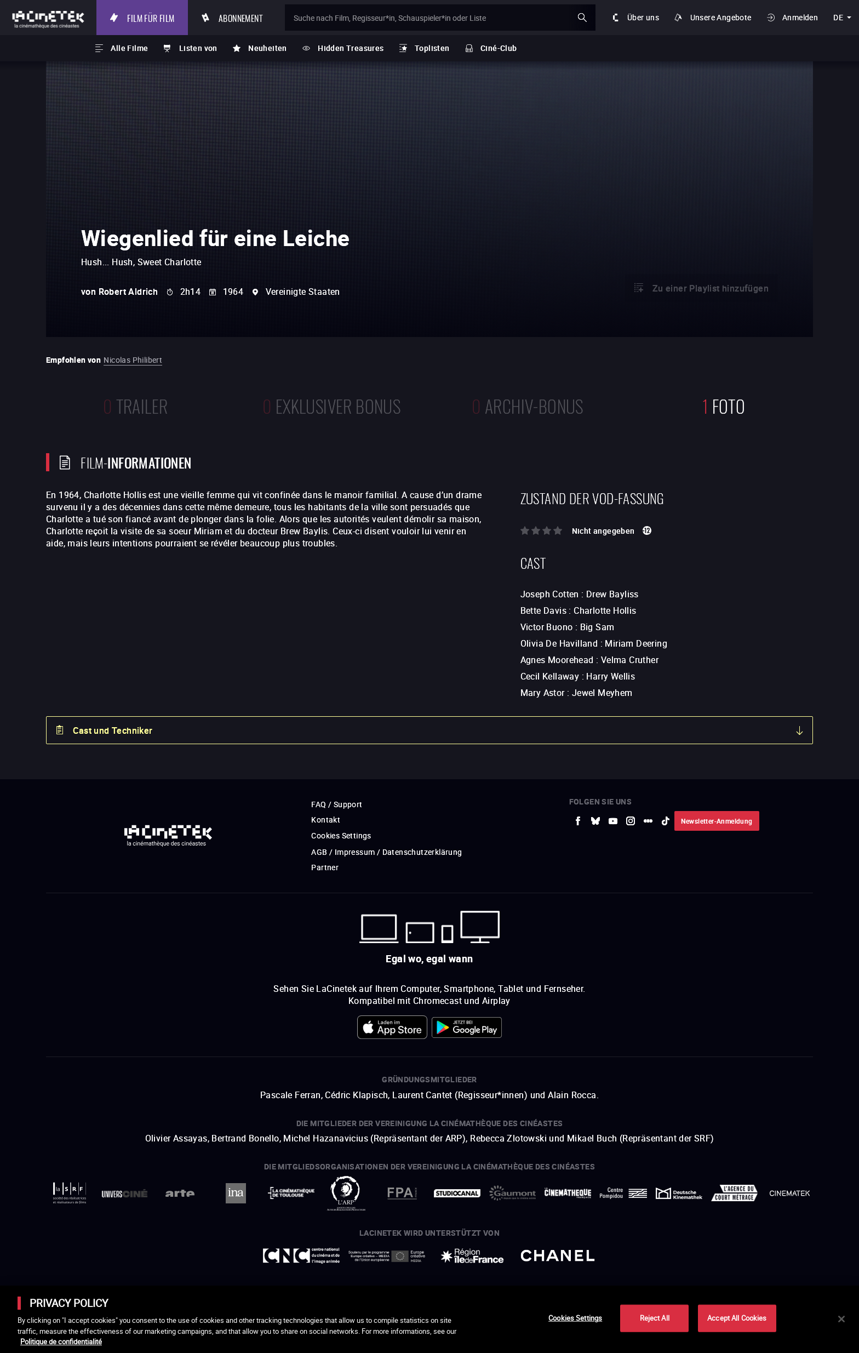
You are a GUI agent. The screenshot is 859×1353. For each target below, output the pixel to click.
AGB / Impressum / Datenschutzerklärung (386, 852)
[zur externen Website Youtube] (613, 821)
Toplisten (432, 48)
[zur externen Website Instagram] (630, 821)
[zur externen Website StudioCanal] (457, 1193)
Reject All (654, 1318)
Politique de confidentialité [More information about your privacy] (61, 1341)
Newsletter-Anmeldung (717, 821)
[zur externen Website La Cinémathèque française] (568, 1193)
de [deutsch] (838, 17)
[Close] (841, 1319)
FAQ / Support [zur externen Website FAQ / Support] (336, 804)
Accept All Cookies (736, 1318)
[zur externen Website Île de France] (472, 1256)
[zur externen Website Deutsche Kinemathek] (679, 1193)
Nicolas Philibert (133, 360)
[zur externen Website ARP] (346, 1193)
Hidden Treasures (350, 48)
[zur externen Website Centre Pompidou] (623, 1193)
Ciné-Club (498, 48)
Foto (723, 404)
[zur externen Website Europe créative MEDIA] (386, 1256)
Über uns (643, 17)
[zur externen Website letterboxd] (648, 821)
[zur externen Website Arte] (180, 1193)
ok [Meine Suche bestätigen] (582, 17)
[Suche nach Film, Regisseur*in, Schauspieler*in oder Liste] (440, 17)
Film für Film (150, 17)
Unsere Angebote (721, 17)
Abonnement (241, 17)
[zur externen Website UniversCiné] (124, 1193)
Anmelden (800, 17)
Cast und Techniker (112, 730)
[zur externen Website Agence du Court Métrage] (734, 1193)
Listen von (198, 48)
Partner (325, 867)
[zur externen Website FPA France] (402, 1193)
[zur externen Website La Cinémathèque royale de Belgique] (789, 1193)
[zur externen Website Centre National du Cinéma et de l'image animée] (301, 1256)
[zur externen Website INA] (235, 1193)
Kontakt (325, 819)
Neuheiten (267, 48)
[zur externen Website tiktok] (665, 821)
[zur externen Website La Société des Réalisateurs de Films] (69, 1193)
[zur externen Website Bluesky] (595, 821)
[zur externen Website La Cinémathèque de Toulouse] (291, 1193)
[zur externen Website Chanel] (557, 1255)
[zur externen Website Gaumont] (512, 1193)
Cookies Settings (341, 835)
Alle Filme (129, 48)
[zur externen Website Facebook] (578, 821)
